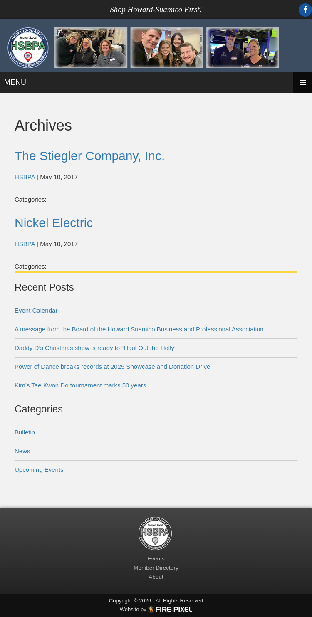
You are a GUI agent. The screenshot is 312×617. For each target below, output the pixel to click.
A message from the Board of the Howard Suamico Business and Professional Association (139, 329)
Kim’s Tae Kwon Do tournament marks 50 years (80, 385)
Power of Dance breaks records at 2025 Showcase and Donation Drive (112, 366)
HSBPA (25, 176)
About (156, 577)
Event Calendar (36, 310)
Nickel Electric (54, 223)
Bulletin (25, 432)
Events (155, 558)
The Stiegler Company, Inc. (90, 156)
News (22, 450)
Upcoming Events (39, 469)
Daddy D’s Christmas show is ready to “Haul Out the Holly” (95, 347)
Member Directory (156, 568)
